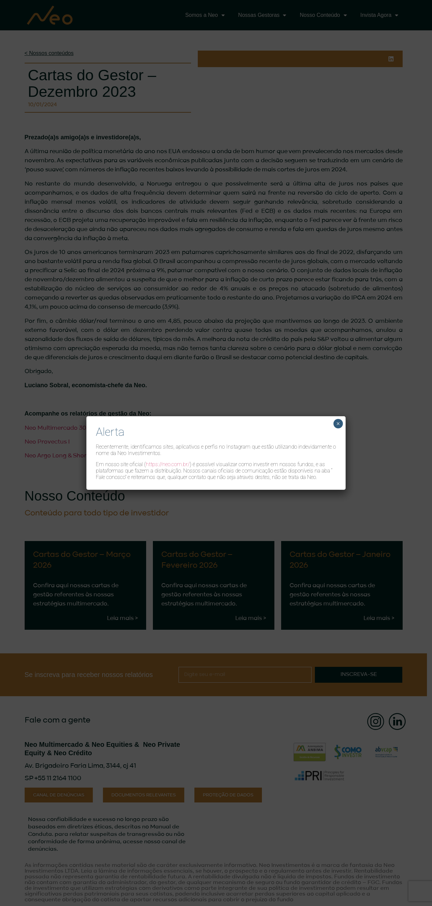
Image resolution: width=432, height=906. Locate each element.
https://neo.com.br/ (168, 464)
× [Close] (338, 423)
